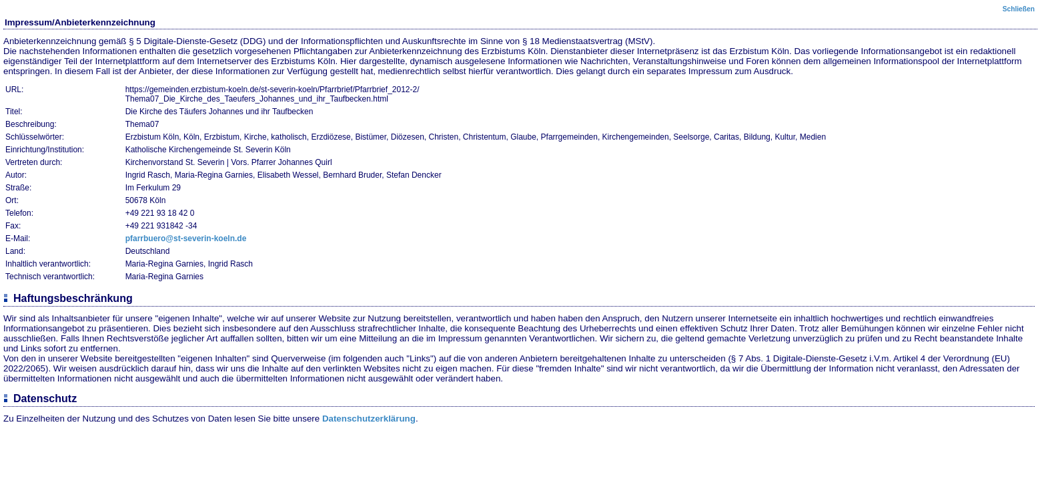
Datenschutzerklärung (369, 419)
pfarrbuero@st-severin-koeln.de (186, 238)
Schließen (1019, 9)
